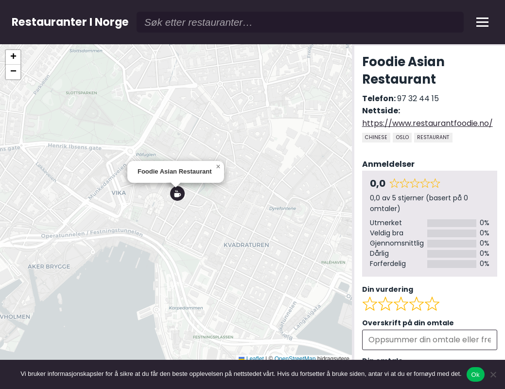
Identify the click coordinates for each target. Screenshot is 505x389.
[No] (493, 374)
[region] (176, 203)
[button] (176, 195)
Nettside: (381, 110)
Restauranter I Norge (70, 22)
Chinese (376, 137)
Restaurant (433, 137)
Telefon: (379, 98)
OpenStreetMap (295, 358)
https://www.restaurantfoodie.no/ (427, 123)
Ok (475, 374)
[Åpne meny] (482, 22)
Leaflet (251, 358)
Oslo (402, 137)
